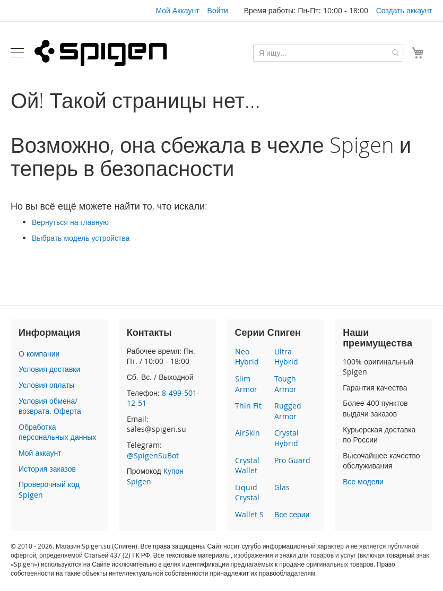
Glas (282, 487)
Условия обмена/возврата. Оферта (50, 406)
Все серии (291, 514)
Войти (217, 10)
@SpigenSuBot (153, 455)
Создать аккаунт (404, 10)
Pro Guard (292, 460)
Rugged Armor (287, 411)
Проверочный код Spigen (49, 489)
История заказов (47, 469)
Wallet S (249, 514)
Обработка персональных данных (57, 432)
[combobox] (328, 53)
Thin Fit (248, 406)
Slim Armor (246, 383)
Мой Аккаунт (177, 10)
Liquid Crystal (247, 492)
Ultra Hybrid (286, 356)
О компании (39, 354)
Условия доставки (49, 369)
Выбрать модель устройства (81, 238)
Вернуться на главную (70, 222)
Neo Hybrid (247, 356)
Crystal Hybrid (286, 438)
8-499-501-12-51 (163, 398)
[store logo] (100, 52)
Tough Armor (285, 383)
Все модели (363, 481)
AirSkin (247, 433)
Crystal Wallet (247, 465)
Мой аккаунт (40, 453)
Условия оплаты (46, 385)
